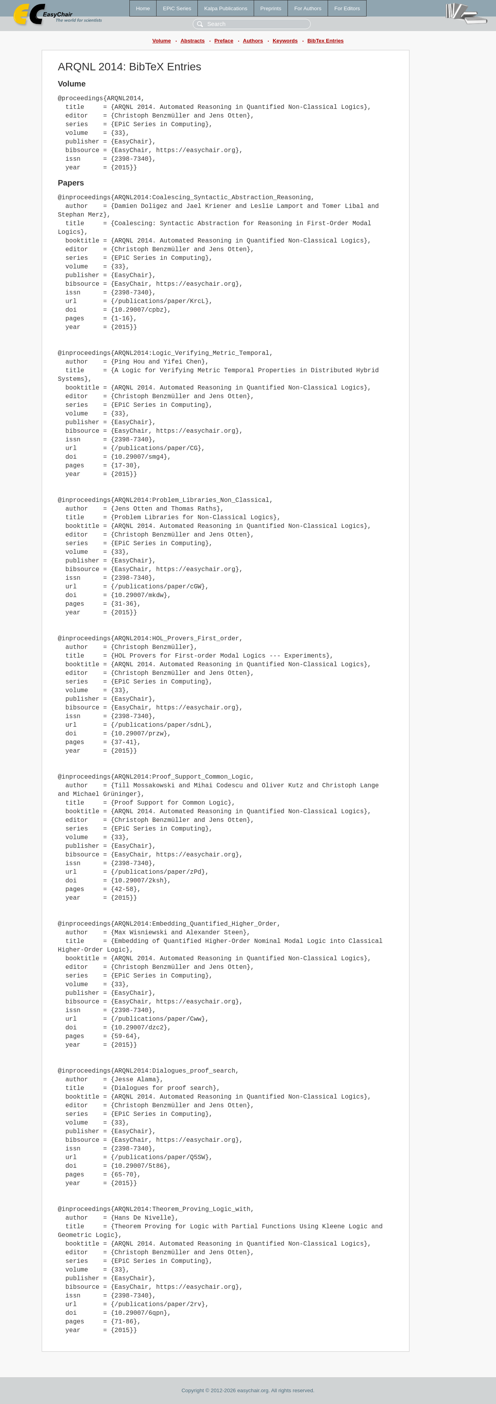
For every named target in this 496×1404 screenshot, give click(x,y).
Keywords (285, 41)
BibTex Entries (325, 41)
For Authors (307, 8)
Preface (223, 41)
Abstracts (193, 41)
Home (143, 8)
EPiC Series (177, 8)
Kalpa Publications (225, 8)
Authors (253, 41)
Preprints (270, 8)
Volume (161, 41)
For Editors (347, 8)
